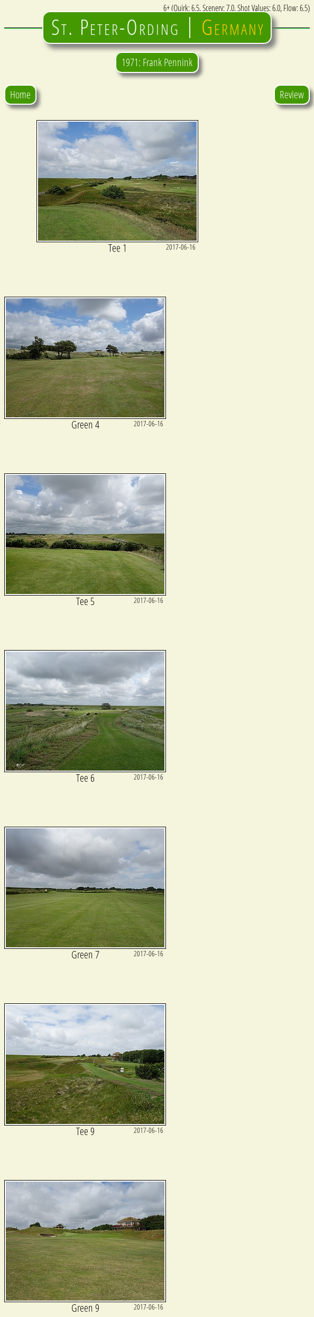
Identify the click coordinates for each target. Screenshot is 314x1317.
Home (20, 94)
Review (292, 94)
